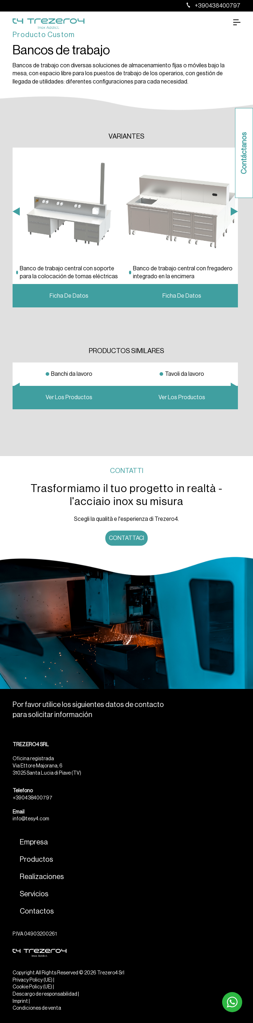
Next (234, 293)
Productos (36, 859)
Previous (16, 293)
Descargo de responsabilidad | (46, 994)
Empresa (34, 842)
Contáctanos (244, 153)
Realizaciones (42, 876)
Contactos (37, 911)
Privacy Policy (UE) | (33, 980)
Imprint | (21, 1001)
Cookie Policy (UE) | (33, 987)
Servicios (34, 894)
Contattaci (126, 538)
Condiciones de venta (37, 1008)
